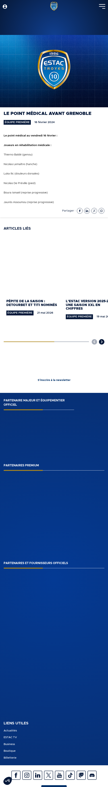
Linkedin (37, 775)
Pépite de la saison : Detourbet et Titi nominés (31, 303)
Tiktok (70, 775)
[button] (101, 342)
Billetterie (10, 757)
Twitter (48, 775)
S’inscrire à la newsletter (54, 380)
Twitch (81, 775)
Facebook (15, 775)
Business (9, 744)
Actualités (10, 730)
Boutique (10, 751)
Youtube (59, 775)
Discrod (92, 775)
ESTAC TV (10, 737)
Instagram (26, 775)
